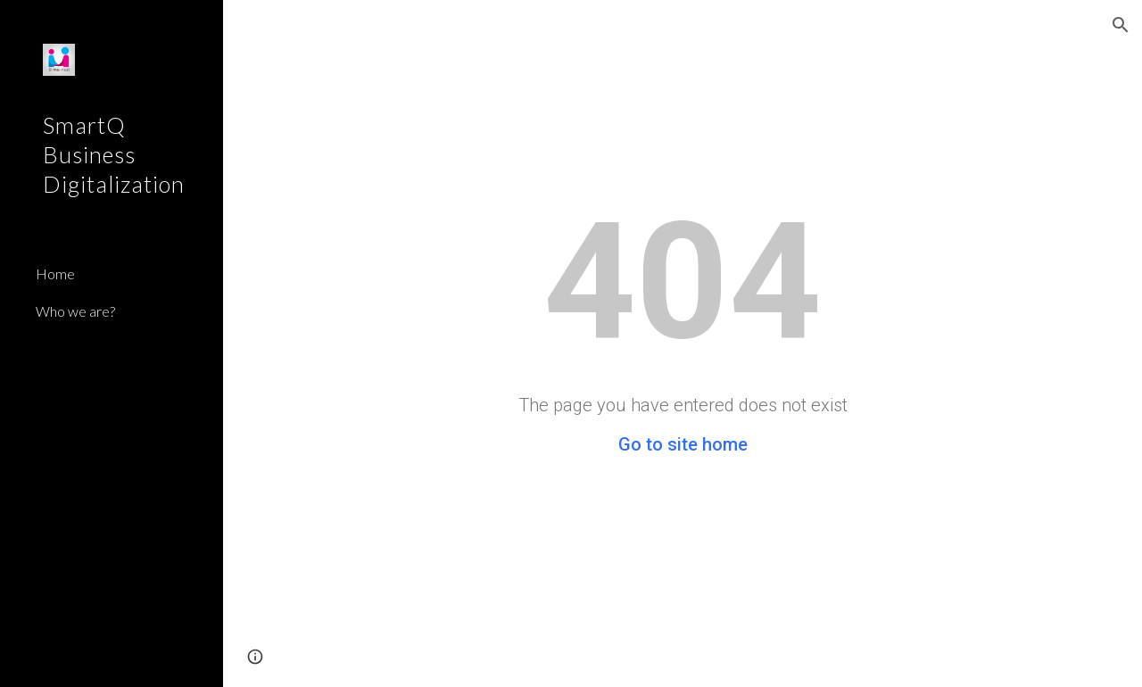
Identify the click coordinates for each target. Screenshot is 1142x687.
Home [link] (55, 273)
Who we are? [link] (75, 310)
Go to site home (683, 444)
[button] (1120, 25)
